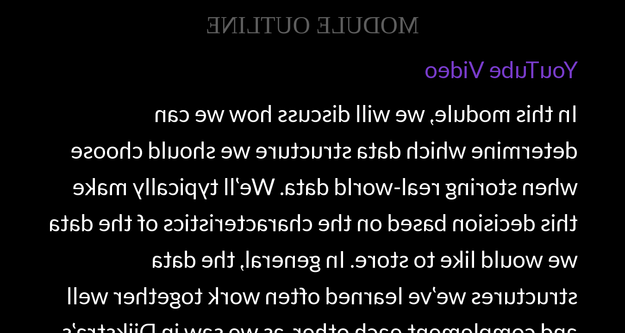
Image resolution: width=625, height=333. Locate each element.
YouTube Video (501, 69)
